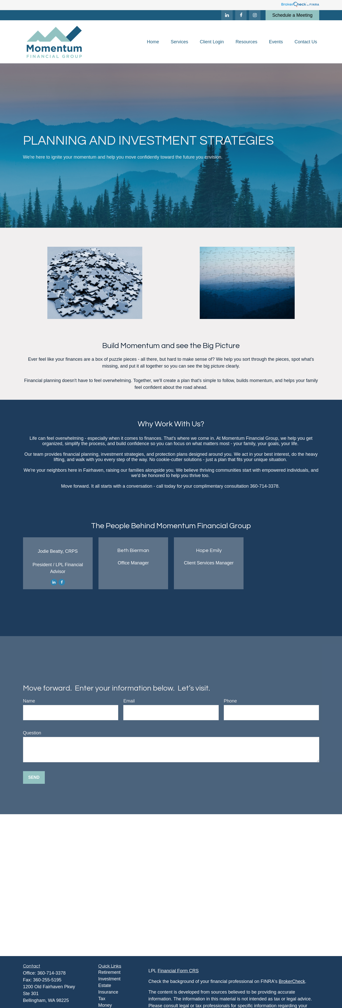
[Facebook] (241, 15)
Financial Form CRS (178, 970)
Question (32, 732)
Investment (109, 978)
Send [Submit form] (33, 777)
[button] (153, 42)
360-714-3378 (51, 973)
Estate (104, 985)
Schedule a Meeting (292, 15)
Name (29, 700)
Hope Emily (209, 550)
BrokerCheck (292, 981)
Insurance (108, 992)
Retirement (109, 972)
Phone (230, 700)
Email (129, 700)
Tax (101, 998)
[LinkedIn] (227, 15)
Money (105, 1005)
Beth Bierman (133, 550)
